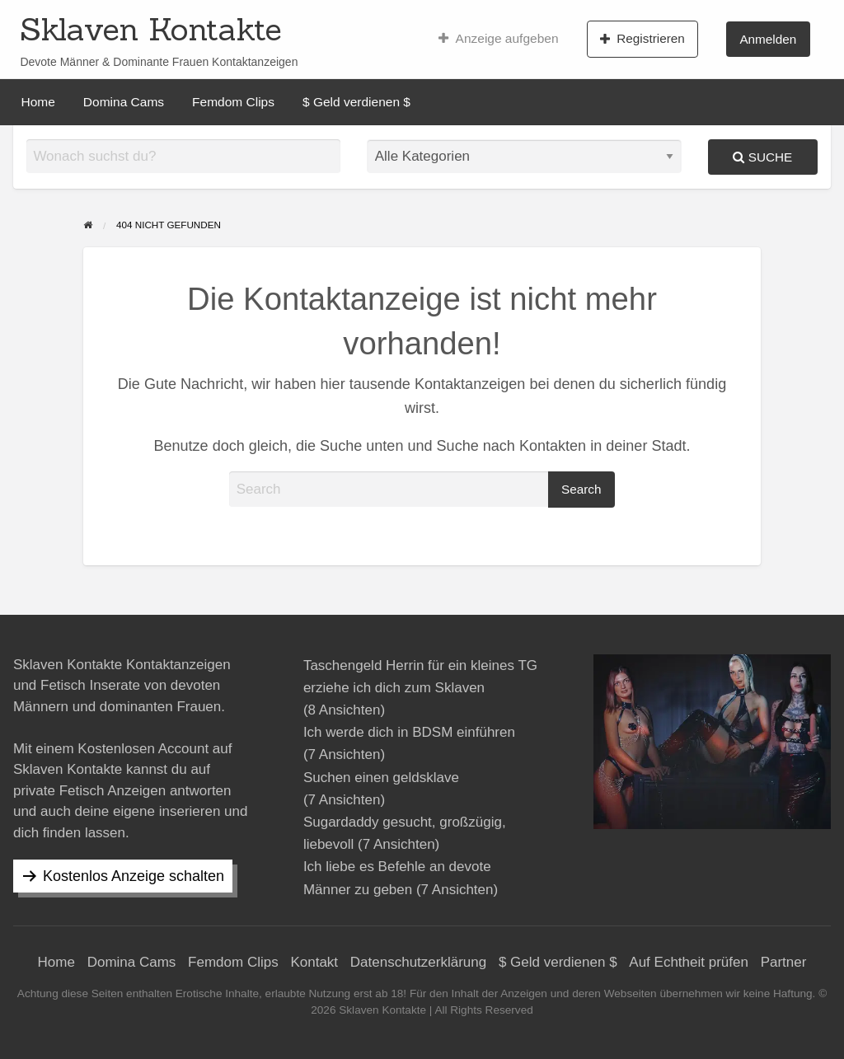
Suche (762, 157)
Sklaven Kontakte (151, 29)
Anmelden (767, 39)
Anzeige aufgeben (498, 38)
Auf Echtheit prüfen (688, 962)
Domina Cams (123, 102)
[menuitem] (498, 39)
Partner (784, 962)
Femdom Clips (233, 102)
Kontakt (314, 962)
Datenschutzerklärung (418, 962)
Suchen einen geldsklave (381, 777)
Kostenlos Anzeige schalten (133, 876)
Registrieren (642, 38)
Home (38, 102)
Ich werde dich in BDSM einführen (409, 732)
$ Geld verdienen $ (356, 102)
